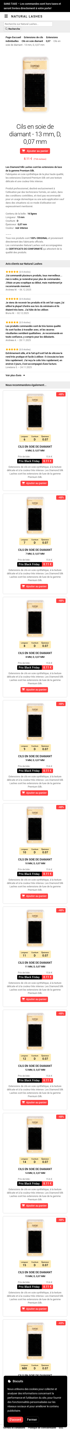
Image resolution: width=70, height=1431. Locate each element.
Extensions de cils (33, 37)
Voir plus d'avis (16, 375)
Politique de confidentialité (42, 1427)
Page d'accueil (13, 37)
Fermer (32, 1419)
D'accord (15, 1419)
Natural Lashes (27, 16)
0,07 (48, 41)
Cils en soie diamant (32, 41)
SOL (61, 1427)
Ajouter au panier (35, 151)
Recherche (12, 28)
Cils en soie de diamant (35, 448)
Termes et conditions (14, 1427)
